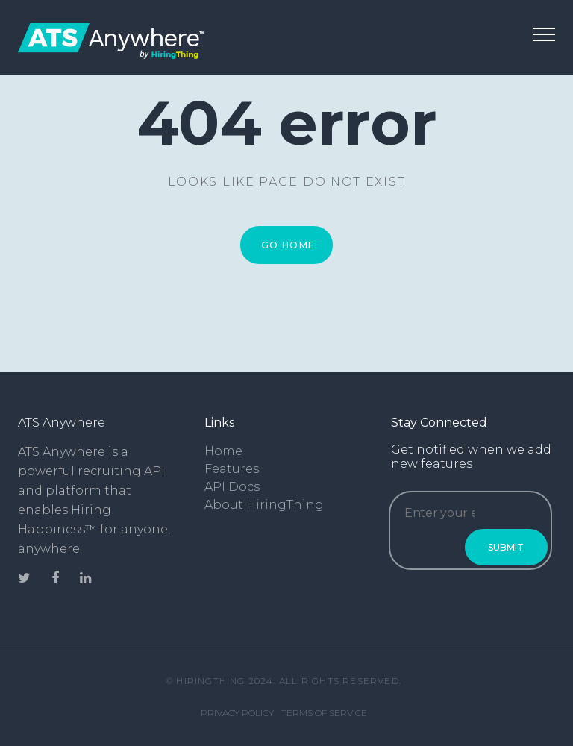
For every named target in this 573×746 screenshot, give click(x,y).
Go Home (288, 245)
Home (223, 451)
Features (231, 469)
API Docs (232, 487)
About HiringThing (264, 505)
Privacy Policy (237, 712)
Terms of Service (324, 712)
